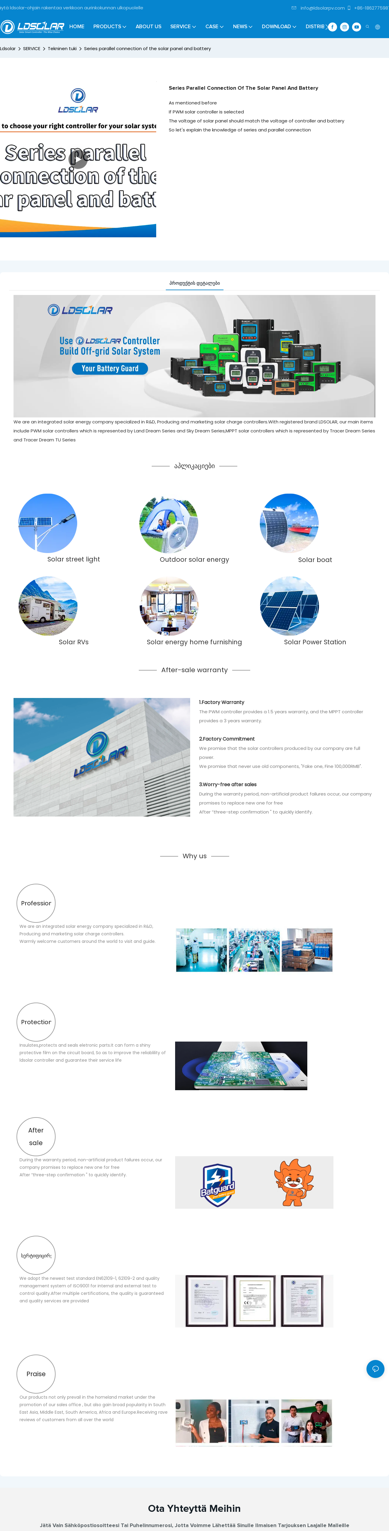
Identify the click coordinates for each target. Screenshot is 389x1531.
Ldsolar (8, 48)
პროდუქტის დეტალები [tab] (194, 283)
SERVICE (31, 48)
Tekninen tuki (62, 48)
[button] (327, 27)
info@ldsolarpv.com (318, 8)
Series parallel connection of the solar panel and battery (147, 48)
